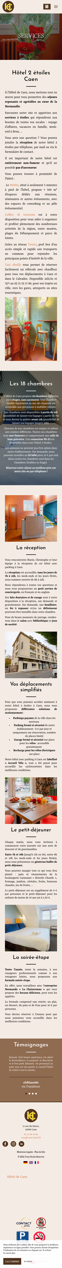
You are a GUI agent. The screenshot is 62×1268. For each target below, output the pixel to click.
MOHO (14, 185)
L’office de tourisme (20, 214)
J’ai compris (12, 1261)
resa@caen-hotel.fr (31, 1137)
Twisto (32, 244)
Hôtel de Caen (17, 1177)
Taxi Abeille (13, 265)
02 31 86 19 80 (31, 1134)
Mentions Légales (25, 1151)
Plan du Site (39, 1151)
